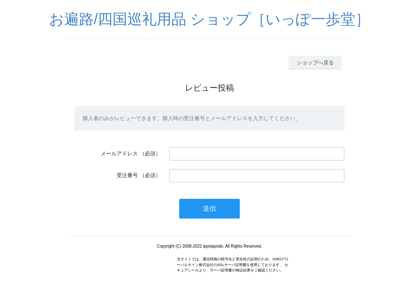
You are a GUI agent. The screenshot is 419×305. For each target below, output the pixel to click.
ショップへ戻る (315, 62)
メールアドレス (119, 153)
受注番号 (127, 175)
